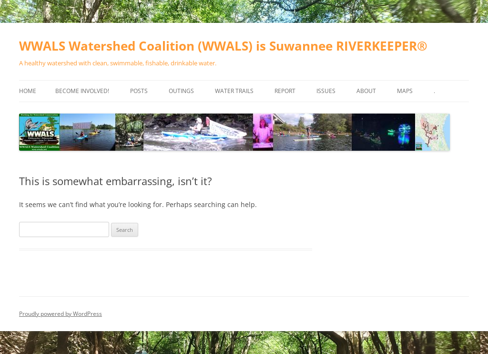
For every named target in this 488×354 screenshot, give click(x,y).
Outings (181, 91)
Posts (139, 91)
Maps (405, 91)
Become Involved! (82, 91)
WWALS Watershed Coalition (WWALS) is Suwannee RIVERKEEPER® (223, 45)
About (366, 91)
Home (27, 91)
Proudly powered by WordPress (60, 314)
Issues (326, 91)
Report (284, 91)
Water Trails (234, 91)
